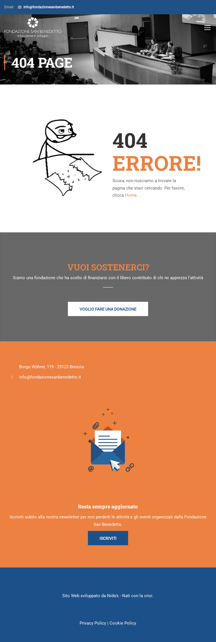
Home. (131, 195)
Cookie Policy (123, 623)
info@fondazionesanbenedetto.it (48, 7)
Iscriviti (108, 538)
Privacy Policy (93, 623)
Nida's (113, 595)
